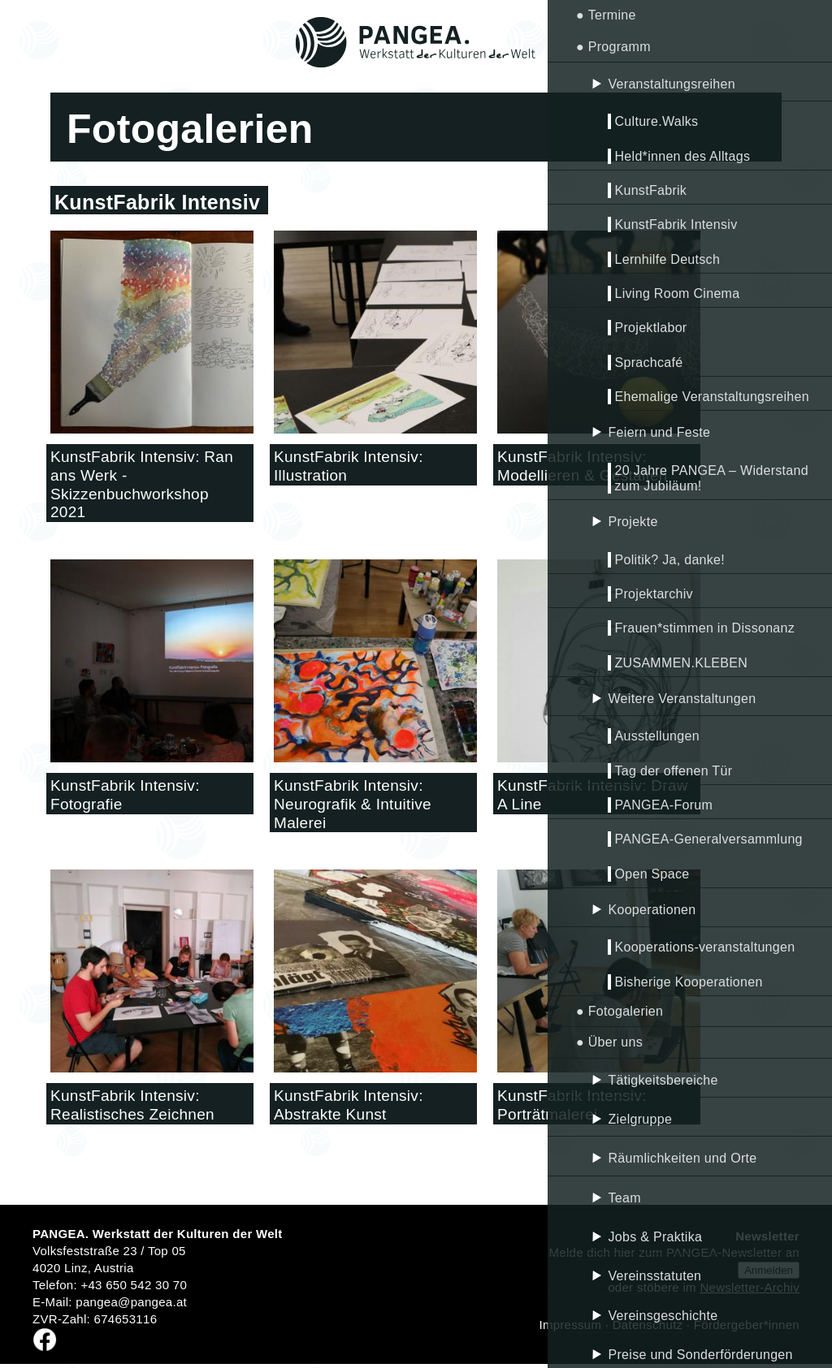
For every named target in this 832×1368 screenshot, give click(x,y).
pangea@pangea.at (131, 1302)
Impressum (570, 1324)
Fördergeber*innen (747, 1324)
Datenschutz (648, 1324)
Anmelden (768, 1270)
